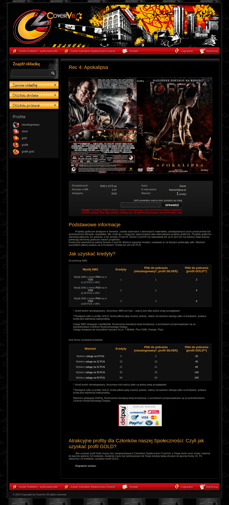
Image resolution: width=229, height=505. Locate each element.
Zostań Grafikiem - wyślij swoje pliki (38, 487)
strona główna (47, 27)
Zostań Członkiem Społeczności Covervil (93, 487)
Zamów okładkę (34, 85)
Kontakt (134, 487)
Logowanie (187, 487)
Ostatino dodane (34, 95)
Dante (183, 186)
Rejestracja (212, 487)
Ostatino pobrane (34, 105)
